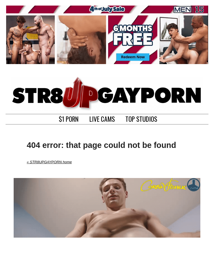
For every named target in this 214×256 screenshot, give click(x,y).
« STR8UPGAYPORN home (49, 162)
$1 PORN (69, 118)
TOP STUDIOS (141, 118)
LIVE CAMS (102, 118)
